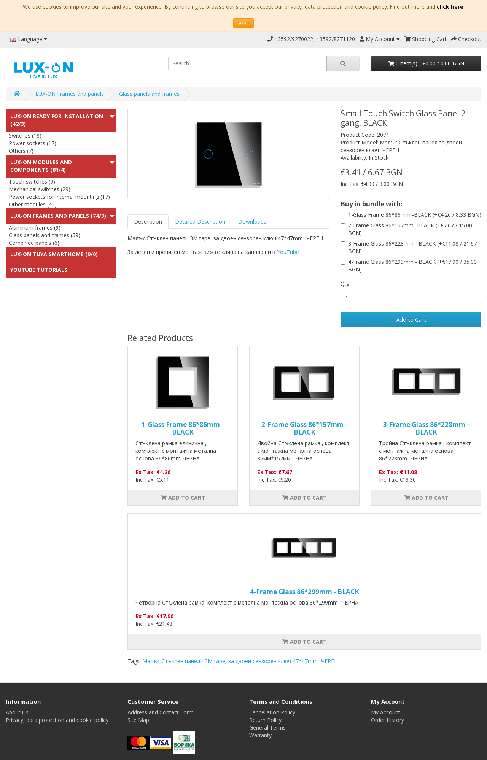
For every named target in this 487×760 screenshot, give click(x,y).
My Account (385, 712)
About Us (17, 712)
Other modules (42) (33, 204)
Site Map (138, 720)
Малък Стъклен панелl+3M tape (183, 661)
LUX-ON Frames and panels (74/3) (58, 215)
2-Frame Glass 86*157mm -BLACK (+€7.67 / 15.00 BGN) (410, 229)
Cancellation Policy (272, 712)
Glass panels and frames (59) (44, 235)
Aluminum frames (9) (34, 227)
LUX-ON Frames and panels (69, 93)
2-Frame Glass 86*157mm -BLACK (304, 428)
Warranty (260, 735)
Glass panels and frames (149, 93)
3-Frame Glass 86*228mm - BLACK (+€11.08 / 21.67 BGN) (412, 247)
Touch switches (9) (32, 181)
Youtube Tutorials (38, 269)
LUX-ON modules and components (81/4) (41, 166)
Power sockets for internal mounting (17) (59, 196)
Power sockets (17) (32, 143)
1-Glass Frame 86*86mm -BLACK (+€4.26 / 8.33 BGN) (414, 214)
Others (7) (21, 150)
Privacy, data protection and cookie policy (57, 720)
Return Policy (265, 720)
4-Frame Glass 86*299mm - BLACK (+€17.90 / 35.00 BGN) (412, 265)
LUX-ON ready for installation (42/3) (56, 120)
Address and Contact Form (160, 712)
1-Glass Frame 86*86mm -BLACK (183, 428)
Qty (345, 283)
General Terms (267, 727)
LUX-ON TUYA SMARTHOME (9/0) (54, 254)
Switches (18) (25, 135)
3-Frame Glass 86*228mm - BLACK (426, 428)
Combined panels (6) (34, 242)
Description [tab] (148, 221)
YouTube (288, 251)
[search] (247, 63)
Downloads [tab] (252, 221)
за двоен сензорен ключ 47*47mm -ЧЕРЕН (283, 661)
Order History (387, 720)
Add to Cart (411, 319)
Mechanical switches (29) (39, 189)
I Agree (243, 22)
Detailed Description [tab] (200, 221)
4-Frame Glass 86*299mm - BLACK (304, 591)
